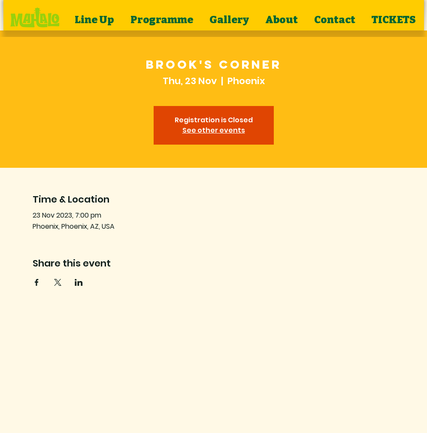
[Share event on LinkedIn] (79, 282)
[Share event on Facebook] (37, 282)
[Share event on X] (58, 282)
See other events (213, 130)
